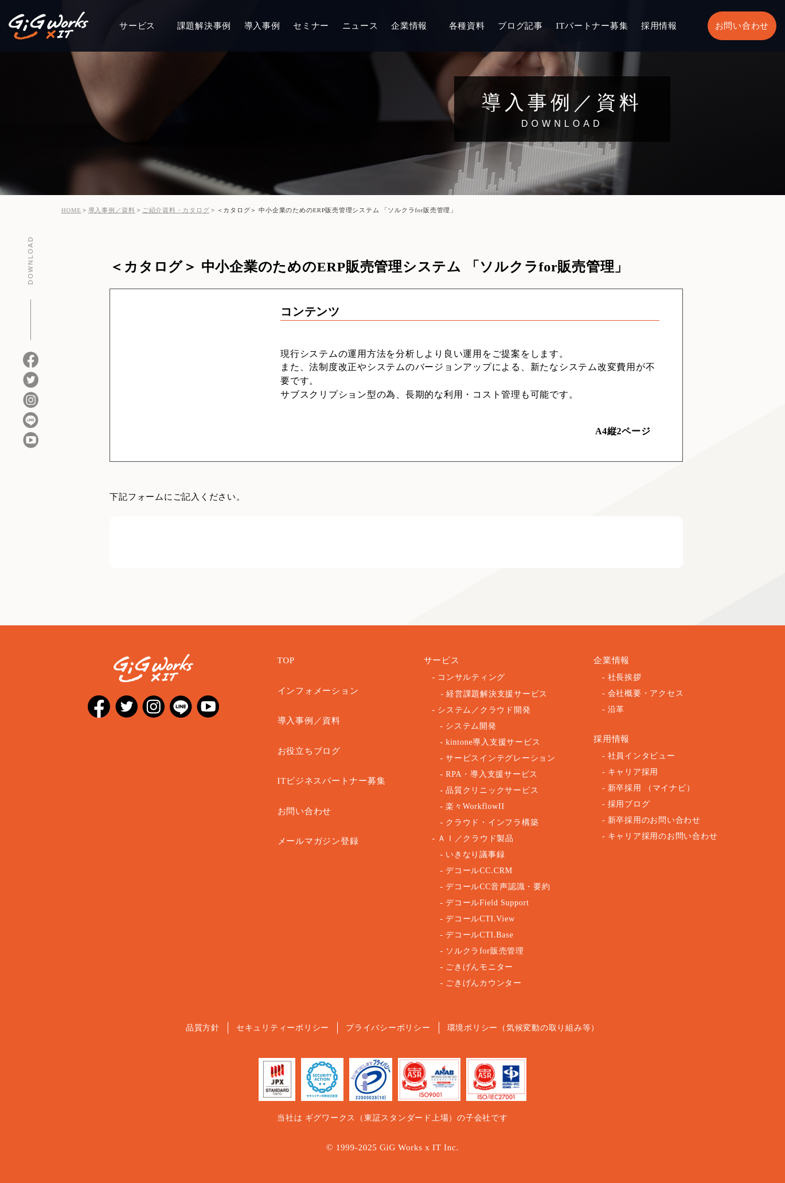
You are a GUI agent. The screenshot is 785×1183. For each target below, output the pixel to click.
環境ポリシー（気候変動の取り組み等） (523, 1028)
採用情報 (659, 25)
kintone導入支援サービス (493, 742)
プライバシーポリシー (388, 1028)
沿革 (616, 709)
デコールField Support (487, 902)
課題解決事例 (204, 25)
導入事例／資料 (309, 720)
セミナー (311, 25)
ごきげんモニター (479, 967)
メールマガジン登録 (318, 841)
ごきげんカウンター (484, 983)
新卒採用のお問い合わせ (654, 820)
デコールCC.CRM (479, 870)
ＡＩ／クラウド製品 (476, 838)
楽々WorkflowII (475, 806)
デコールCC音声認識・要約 (498, 886)
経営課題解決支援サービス (497, 694)
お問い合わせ (742, 25)
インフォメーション (318, 690)
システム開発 (471, 726)
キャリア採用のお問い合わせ (663, 836)
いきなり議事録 (475, 854)
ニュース (360, 25)
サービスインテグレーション (501, 758)
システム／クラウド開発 (484, 710)
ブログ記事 (520, 25)
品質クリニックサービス (492, 790)
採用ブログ (629, 804)
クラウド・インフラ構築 (492, 822)
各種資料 (467, 25)
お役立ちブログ (309, 751)
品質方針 (203, 1028)
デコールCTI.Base (479, 935)
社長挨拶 (625, 677)
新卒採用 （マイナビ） (651, 788)
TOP (286, 660)
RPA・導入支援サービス (492, 774)
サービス (137, 25)
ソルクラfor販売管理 (485, 951)
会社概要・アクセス (646, 693)
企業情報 (409, 25)
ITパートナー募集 (592, 25)
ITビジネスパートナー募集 (332, 780)
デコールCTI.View (480, 919)
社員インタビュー (641, 756)
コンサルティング (471, 677)
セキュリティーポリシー (282, 1028)
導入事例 (262, 25)
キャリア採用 (633, 772)
